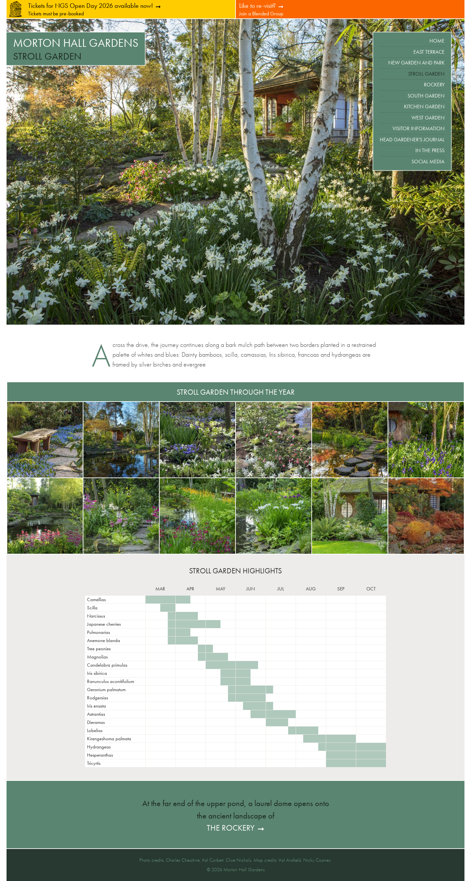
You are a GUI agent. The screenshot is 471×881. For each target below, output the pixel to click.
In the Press (430, 150)
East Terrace (429, 51)
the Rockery (230, 827)
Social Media (428, 161)
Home (437, 40)
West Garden (428, 117)
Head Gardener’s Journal (412, 139)
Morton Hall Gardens (75, 43)
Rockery (434, 84)
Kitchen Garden (424, 106)
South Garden (426, 95)
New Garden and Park (416, 62)
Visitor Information (418, 128)
